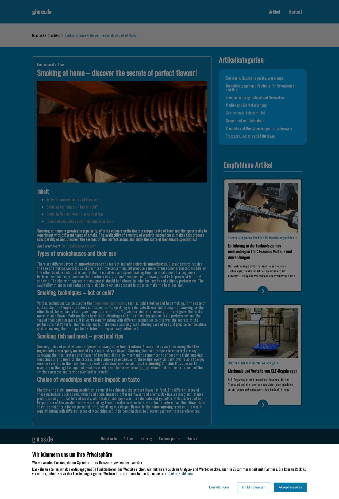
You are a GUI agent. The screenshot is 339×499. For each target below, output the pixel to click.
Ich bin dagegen (254, 487)
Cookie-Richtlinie (180, 473)
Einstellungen (219, 487)
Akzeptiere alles (290, 487)
